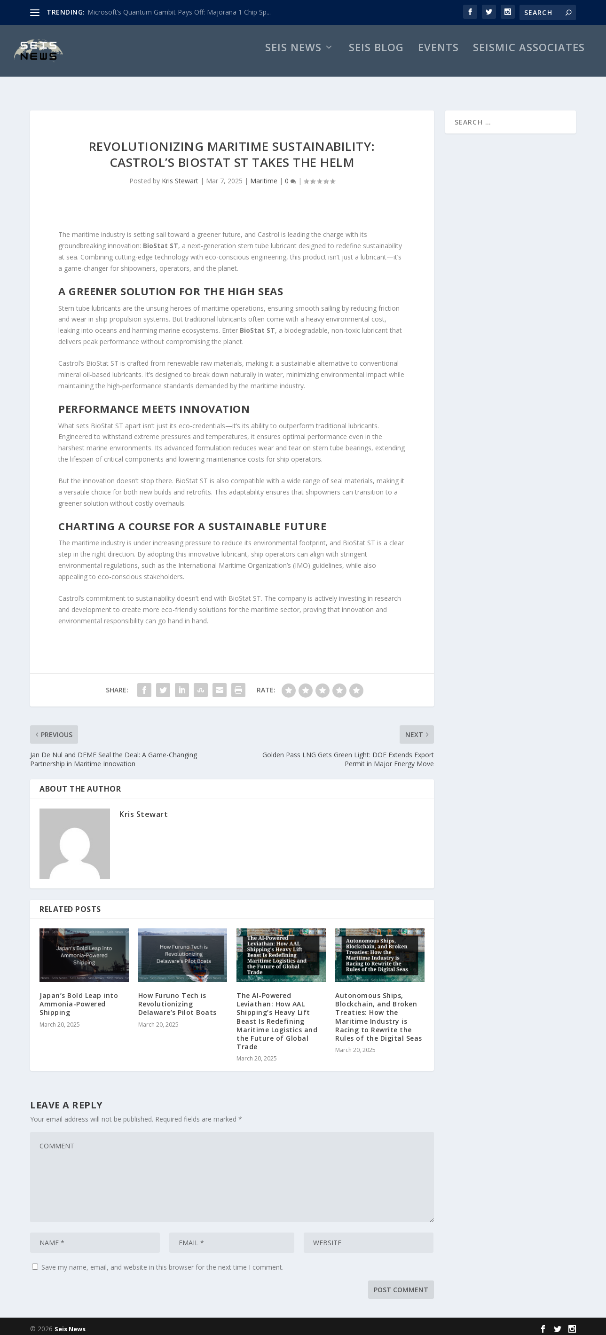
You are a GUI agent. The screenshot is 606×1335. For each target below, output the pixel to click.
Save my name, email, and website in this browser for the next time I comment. (162, 1262)
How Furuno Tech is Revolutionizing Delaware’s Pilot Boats (177, 999)
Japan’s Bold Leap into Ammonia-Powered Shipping (78, 999)
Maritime (263, 176)
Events (438, 59)
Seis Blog (376, 59)
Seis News (293, 59)
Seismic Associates (529, 59)
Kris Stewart (180, 176)
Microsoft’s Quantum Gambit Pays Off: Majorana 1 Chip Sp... (179, 12)
